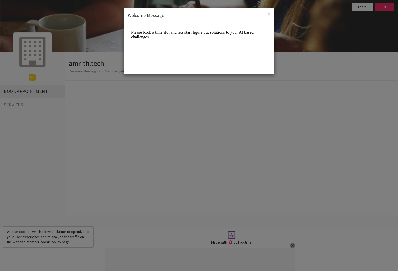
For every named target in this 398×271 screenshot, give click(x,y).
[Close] (268, 14)
